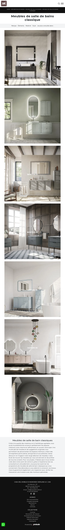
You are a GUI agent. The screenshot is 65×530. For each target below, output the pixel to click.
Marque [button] (13, 26)
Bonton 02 (32, 232)
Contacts (32, 506)
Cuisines (32, 512)
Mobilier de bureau (32, 517)
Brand (32, 505)
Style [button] (34, 26)
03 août (32, 59)
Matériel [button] (28, 26)
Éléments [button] (21, 26)
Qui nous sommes (32, 499)
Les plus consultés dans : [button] (45, 26)
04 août (32, 117)
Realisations (32, 503)
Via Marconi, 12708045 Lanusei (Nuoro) (32, 485)
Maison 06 (32, 348)
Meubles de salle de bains (33, 9)
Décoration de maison (17, 9)
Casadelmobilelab (32, 501)
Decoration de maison (32, 514)
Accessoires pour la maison (32, 515)
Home (8, 9)
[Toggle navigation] (62, 4)
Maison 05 (32, 290)
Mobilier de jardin (32, 519)
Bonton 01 (32, 174)
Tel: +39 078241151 (32, 488)
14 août (32, 406)
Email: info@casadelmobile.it (32, 489)
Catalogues (32, 521)
